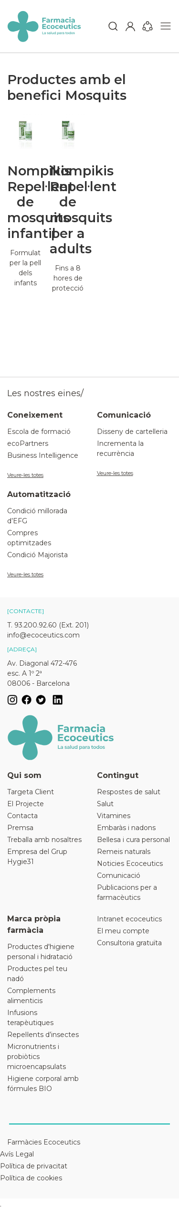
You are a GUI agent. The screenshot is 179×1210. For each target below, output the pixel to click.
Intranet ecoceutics (129, 919)
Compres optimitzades (29, 538)
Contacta (22, 815)
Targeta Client (30, 792)
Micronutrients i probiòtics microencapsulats (36, 1056)
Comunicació (118, 875)
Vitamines (113, 815)
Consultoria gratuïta (129, 943)
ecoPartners (27, 443)
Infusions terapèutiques (30, 1017)
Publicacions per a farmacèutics (127, 892)
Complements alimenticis (31, 995)
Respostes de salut (128, 792)
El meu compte (123, 931)
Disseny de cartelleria (132, 431)
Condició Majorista (37, 555)
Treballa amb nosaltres (44, 839)
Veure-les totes (25, 475)
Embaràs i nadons (126, 827)
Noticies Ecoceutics (130, 863)
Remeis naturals (123, 851)
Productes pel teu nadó (37, 973)
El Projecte (25, 803)
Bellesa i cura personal (133, 839)
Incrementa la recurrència (120, 448)
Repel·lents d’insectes (43, 1034)
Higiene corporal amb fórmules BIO (43, 1083)
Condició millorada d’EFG (37, 516)
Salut (105, 803)
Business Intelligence (42, 455)
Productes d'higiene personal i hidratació (40, 951)
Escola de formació (39, 431)
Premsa (20, 827)
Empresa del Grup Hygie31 (37, 856)
